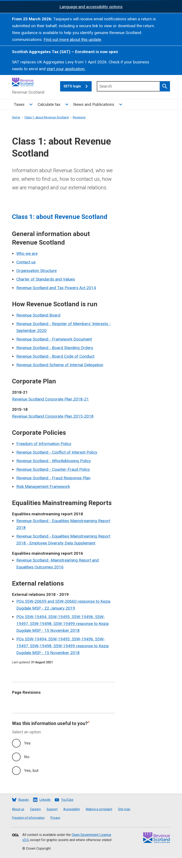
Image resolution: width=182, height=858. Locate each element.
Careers (35, 809)
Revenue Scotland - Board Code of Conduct (55, 356)
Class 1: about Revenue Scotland (46, 117)
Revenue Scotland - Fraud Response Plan (53, 477)
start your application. (66, 68)
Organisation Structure (36, 270)
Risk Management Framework (43, 486)
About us (18, 809)
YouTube (67, 799)
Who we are (27, 253)
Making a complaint (99, 809)
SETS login (78, 86)
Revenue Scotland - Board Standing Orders (54, 347)
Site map (124, 809)
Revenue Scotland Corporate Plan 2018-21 (50, 399)
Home (16, 117)
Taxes (19, 104)
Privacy (55, 817)
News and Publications (93, 104)
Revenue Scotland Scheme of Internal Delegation (59, 364)
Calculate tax (49, 104)
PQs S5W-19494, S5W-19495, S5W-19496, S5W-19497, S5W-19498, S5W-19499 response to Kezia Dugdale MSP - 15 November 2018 (62, 623)
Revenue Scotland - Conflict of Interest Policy (56, 452)
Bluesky (23, 799)
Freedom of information (28, 817)
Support (52, 809)
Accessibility (71, 809)
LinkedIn (45, 799)
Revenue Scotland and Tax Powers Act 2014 (56, 287)
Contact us (26, 262)
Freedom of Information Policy (43, 443)
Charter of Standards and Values (45, 279)
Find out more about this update (72, 39)
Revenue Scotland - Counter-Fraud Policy (53, 469)
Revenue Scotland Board (38, 315)
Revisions (79, 117)
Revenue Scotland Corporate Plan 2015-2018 (53, 416)
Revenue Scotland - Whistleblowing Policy (53, 460)
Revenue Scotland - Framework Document (54, 339)
